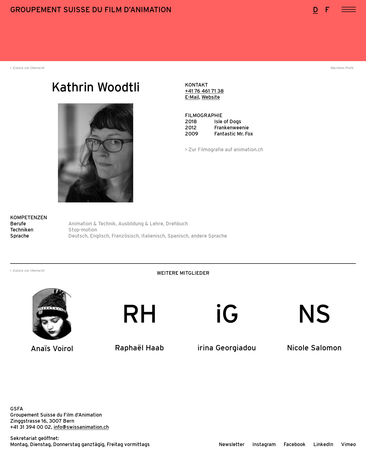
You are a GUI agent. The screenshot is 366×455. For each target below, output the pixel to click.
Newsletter (232, 444)
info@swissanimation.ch (81, 427)
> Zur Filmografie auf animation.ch (224, 149)
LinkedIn (323, 444)
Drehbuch (177, 223)
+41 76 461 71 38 (204, 91)
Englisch (99, 236)
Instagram (264, 444)
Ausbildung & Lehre (140, 223)
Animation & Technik (92, 223)
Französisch (125, 236)
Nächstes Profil (342, 68)
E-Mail (192, 97)
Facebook (295, 444)
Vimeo (348, 444)
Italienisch (153, 236)
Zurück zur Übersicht (28, 68)
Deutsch (77, 236)
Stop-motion (82, 229)
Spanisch (177, 236)
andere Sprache (209, 236)
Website (211, 97)
